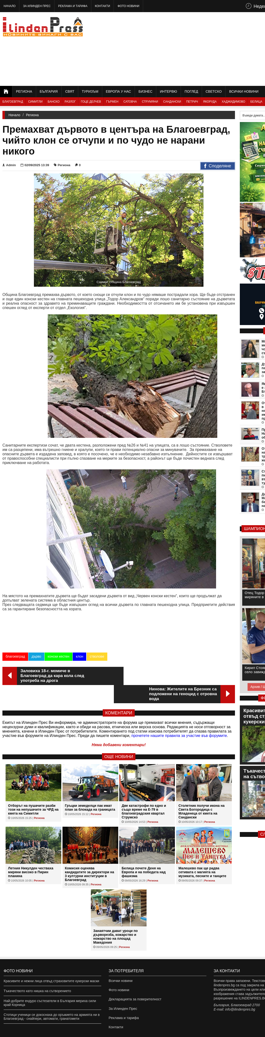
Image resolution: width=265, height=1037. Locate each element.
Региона (24, 91)
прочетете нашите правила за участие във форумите (179, 717)
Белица (256, 101)
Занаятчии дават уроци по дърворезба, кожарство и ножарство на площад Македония (115, 918)
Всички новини (243, 91)
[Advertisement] (203, 48)
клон (79, 656)
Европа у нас (118, 91)
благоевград (15, 656)
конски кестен (58, 656)
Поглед (191, 91)
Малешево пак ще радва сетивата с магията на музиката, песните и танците (202, 854)
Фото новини (128, 6)
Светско (214, 91)
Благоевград (12, 101)
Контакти (102, 6)
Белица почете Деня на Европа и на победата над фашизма (144, 854)
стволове (97, 656)
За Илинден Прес (37, 6)
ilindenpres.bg (9, 1031)
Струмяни (150, 101)
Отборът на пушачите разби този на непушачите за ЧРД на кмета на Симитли (33, 791)
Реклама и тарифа (72, 6)
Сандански (172, 101)
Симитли (35, 101)
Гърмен (112, 101)
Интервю (168, 91)
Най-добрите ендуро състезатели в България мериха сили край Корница (50, 984)
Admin (9, 165)
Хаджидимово (233, 101)
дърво (36, 656)
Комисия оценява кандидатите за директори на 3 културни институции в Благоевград (89, 856)
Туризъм (90, 91)
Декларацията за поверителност (134, 983)
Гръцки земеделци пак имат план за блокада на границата (90, 789)
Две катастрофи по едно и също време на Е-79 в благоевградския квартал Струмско (144, 793)
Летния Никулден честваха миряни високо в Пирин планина (30, 854)
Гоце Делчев (91, 101)
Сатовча (130, 101)
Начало (10, 6)
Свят (69, 91)
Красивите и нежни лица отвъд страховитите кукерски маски (51, 963)
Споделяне (217, 166)
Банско (54, 101)
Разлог (70, 101)
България (49, 91)
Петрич (192, 101)
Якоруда (210, 101)
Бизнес (145, 91)
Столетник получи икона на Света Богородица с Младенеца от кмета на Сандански (202, 793)
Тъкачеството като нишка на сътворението (37, 973)
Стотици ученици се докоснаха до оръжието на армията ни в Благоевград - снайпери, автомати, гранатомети (52, 998)
